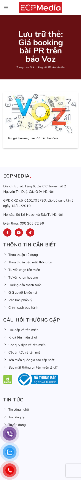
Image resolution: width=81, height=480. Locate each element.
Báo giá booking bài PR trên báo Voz (32, 138)
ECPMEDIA (16, 176)
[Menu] (5, 7)
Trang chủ (21, 69)
